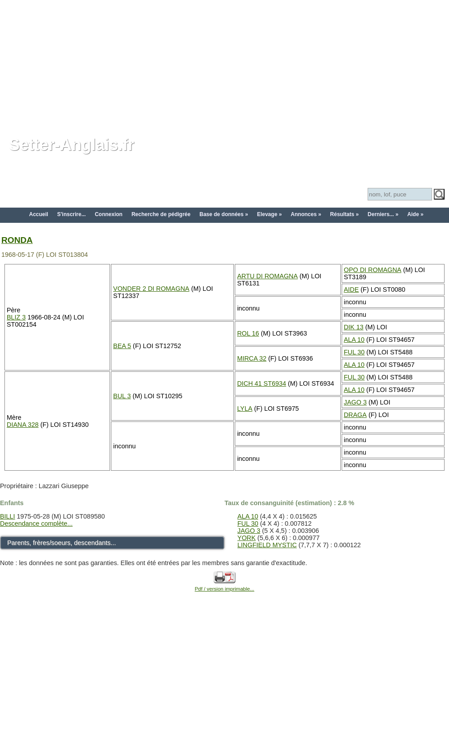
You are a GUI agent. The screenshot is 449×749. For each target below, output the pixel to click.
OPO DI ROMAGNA (373, 269)
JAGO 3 (355, 402)
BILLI (7, 516)
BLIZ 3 (16, 317)
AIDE (351, 289)
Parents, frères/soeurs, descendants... (61, 542)
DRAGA (355, 414)
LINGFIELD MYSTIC (267, 545)
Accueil (38, 214)
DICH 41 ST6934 (261, 383)
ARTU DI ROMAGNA (267, 276)
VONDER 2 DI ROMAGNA (151, 288)
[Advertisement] (225, 62)
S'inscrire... (71, 214)
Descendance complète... (36, 523)
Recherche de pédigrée (161, 214)
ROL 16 (248, 333)
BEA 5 (122, 345)
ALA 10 (354, 339)
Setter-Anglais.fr (71, 145)
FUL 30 (354, 352)
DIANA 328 (22, 424)
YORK (246, 537)
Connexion (109, 214)
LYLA (244, 408)
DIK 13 (354, 327)
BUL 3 (122, 396)
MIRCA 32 (252, 358)
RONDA (17, 240)
